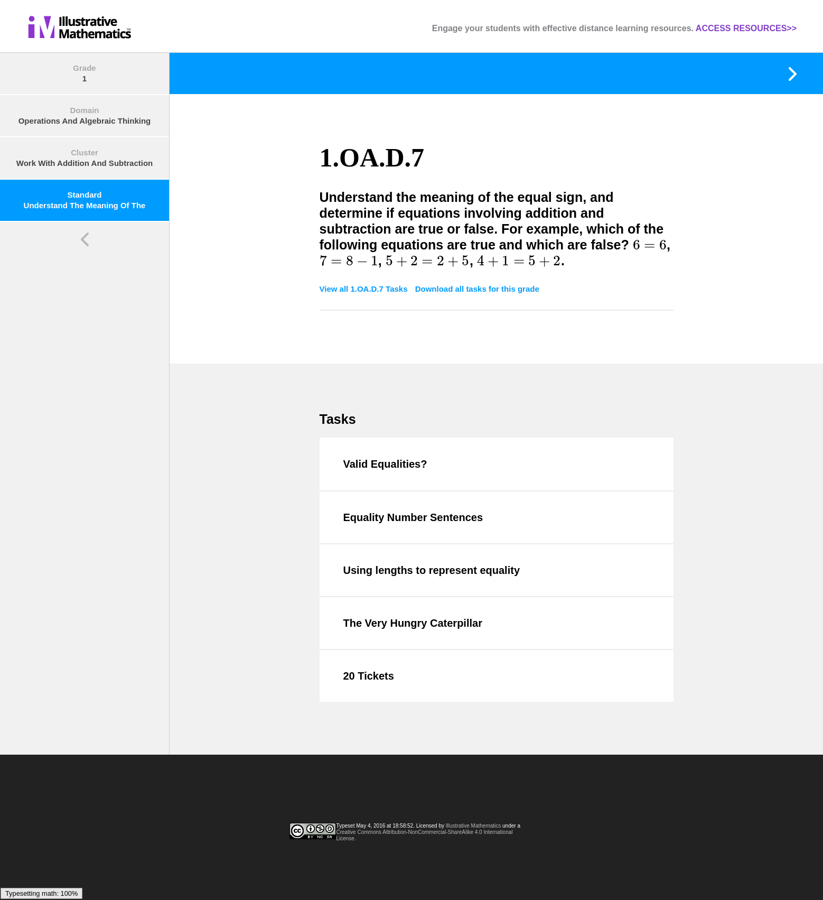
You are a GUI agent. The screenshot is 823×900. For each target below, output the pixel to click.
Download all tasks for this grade (477, 288)
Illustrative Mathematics (473, 826)
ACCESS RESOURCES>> (746, 28)
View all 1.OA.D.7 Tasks (365, 288)
